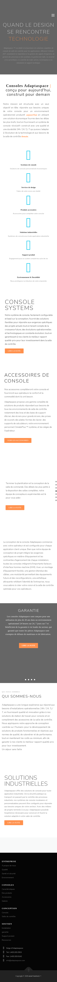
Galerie (5, 901)
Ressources (6, 940)
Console (5, 912)
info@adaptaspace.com (15, 960)
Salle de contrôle (9, 916)
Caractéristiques (8, 889)
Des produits (7, 893)
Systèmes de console (28, 176)
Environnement (8, 877)
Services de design (28, 199)
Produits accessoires (28, 221)
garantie (5, 932)
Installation (6, 928)
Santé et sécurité (9, 873)
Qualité (5, 869)
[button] (22, 679)
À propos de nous (9, 865)
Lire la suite (28, 645)
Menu (53, 15)
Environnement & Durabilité (28, 289)
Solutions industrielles (28, 244)
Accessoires (6, 897)
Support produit (28, 266)
